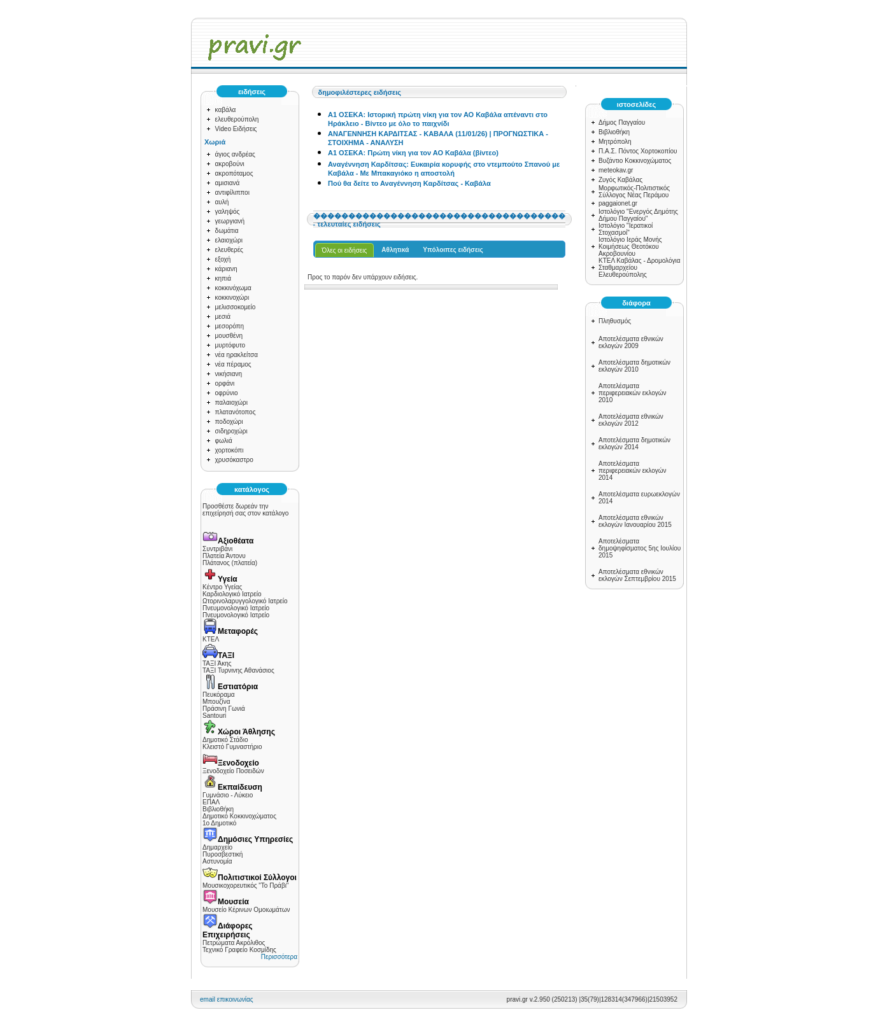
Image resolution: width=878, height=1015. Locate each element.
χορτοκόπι (229, 450)
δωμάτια (227, 230)
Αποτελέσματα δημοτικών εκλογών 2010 (634, 366)
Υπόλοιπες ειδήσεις (453, 249)
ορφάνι (225, 383)
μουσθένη (229, 335)
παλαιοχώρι (231, 402)
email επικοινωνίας (226, 999)
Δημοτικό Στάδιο (225, 739)
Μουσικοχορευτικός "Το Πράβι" (245, 885)
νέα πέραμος (233, 364)
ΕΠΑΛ (211, 802)
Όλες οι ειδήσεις (344, 250)
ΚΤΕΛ (210, 639)
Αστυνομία (217, 861)
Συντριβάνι (217, 548)
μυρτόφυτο (230, 345)
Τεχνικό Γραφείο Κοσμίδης (239, 949)
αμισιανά (227, 182)
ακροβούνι (229, 163)
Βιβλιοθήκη (218, 809)
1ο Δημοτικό (219, 823)
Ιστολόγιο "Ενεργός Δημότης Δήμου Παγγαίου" (638, 215)
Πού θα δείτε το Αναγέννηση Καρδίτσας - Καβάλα (409, 183)
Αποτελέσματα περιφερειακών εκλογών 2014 (632, 470)
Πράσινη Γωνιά (223, 708)
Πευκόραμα (218, 694)
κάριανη (226, 268)
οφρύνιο (226, 392)
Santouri (214, 715)
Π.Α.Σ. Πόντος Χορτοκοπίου (637, 151)
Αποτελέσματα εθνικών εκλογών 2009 (630, 342)
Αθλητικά (395, 249)
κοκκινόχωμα (233, 287)
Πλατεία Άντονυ (224, 555)
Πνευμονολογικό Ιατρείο (235, 608)
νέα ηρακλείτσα (236, 354)
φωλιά (223, 440)
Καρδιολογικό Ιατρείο (231, 594)
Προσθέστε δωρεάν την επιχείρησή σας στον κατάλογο (245, 510)
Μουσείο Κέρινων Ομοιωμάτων (246, 909)
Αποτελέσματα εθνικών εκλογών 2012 (630, 420)
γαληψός (227, 211)
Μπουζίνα (216, 701)
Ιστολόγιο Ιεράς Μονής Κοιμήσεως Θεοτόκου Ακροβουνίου (630, 246)
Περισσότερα (279, 956)
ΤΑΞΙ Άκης (217, 663)
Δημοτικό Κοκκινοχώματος (239, 816)
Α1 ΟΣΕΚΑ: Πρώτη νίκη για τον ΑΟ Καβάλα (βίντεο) (413, 153)
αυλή (222, 202)
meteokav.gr (615, 170)
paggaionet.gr (617, 203)
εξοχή (223, 259)
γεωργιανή (230, 221)
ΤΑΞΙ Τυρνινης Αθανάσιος (238, 670)
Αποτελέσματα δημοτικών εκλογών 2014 (634, 444)
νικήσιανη (229, 373)
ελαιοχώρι (229, 240)
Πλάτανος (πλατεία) (229, 562)
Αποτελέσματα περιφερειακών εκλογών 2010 (632, 392)
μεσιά (222, 316)
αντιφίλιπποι (232, 192)
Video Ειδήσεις (236, 128)
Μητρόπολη (615, 141)
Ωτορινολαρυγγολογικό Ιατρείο (245, 601)
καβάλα (225, 109)
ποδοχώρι (229, 421)
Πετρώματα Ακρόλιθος (233, 942)
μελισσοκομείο (235, 307)
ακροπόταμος (234, 173)
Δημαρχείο (217, 847)
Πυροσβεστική (222, 854)
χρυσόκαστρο (234, 459)
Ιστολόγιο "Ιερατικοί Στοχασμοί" (625, 229)
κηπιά (223, 278)
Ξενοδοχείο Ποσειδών (233, 770)
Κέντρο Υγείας (222, 587)
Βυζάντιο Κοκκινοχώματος (634, 160)
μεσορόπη (229, 326)
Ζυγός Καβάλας (620, 179)
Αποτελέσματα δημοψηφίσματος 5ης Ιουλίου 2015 (639, 548)
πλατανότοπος (235, 412)
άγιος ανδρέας (235, 154)
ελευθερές (229, 249)
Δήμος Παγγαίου (621, 122)
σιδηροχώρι (231, 431)
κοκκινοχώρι (232, 297)
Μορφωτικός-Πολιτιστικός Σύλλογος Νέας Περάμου (634, 192)
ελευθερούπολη (237, 119)
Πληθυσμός (614, 321)
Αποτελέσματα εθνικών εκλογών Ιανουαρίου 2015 (635, 521)
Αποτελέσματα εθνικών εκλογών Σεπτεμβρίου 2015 (637, 575)
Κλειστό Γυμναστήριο (232, 746)
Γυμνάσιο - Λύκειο (227, 795)
